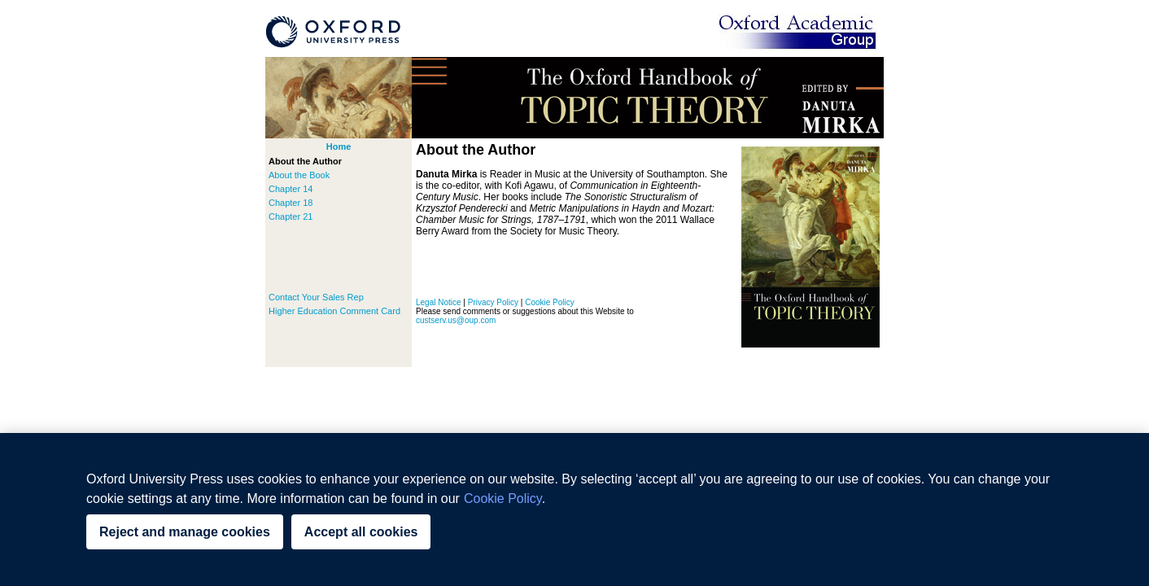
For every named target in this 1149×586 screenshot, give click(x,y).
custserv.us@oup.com (456, 320)
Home (339, 146)
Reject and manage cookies (184, 532)
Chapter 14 (290, 189)
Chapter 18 (290, 203)
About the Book (299, 175)
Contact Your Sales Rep (316, 297)
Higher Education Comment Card (334, 311)
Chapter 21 (290, 216)
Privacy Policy (493, 302)
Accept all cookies (361, 532)
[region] (574, 509)
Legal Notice (438, 302)
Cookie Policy (549, 302)
